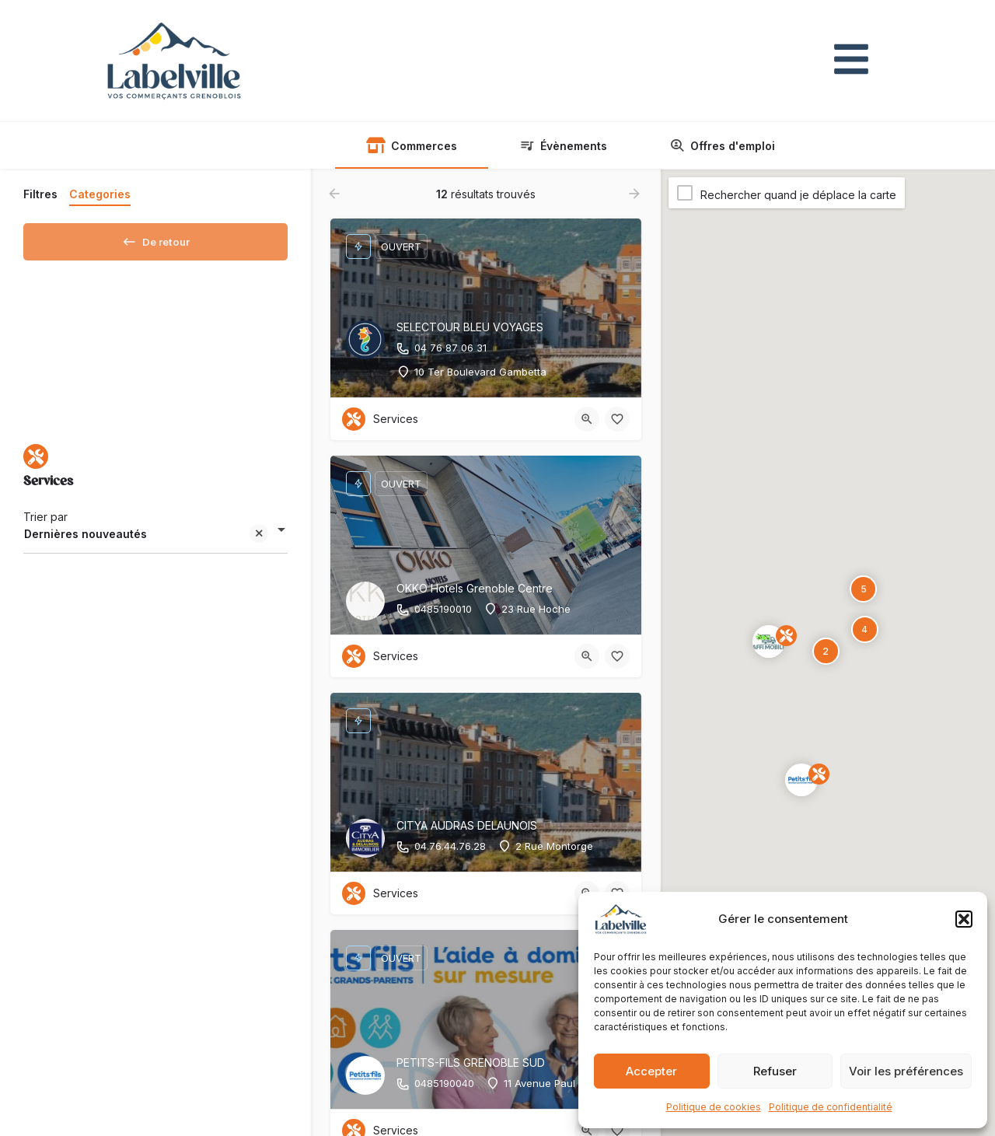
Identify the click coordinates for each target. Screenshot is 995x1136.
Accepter (651, 1071)
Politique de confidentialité (830, 1107)
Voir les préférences (906, 1071)
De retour (156, 238)
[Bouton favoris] (617, 419)
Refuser (775, 1071)
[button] (964, 919)
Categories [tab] (100, 194)
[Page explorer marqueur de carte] (801, 780)
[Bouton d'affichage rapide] (586, 419)
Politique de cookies (713, 1107)
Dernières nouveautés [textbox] (146, 541)
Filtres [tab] (40, 194)
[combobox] (155, 539)
